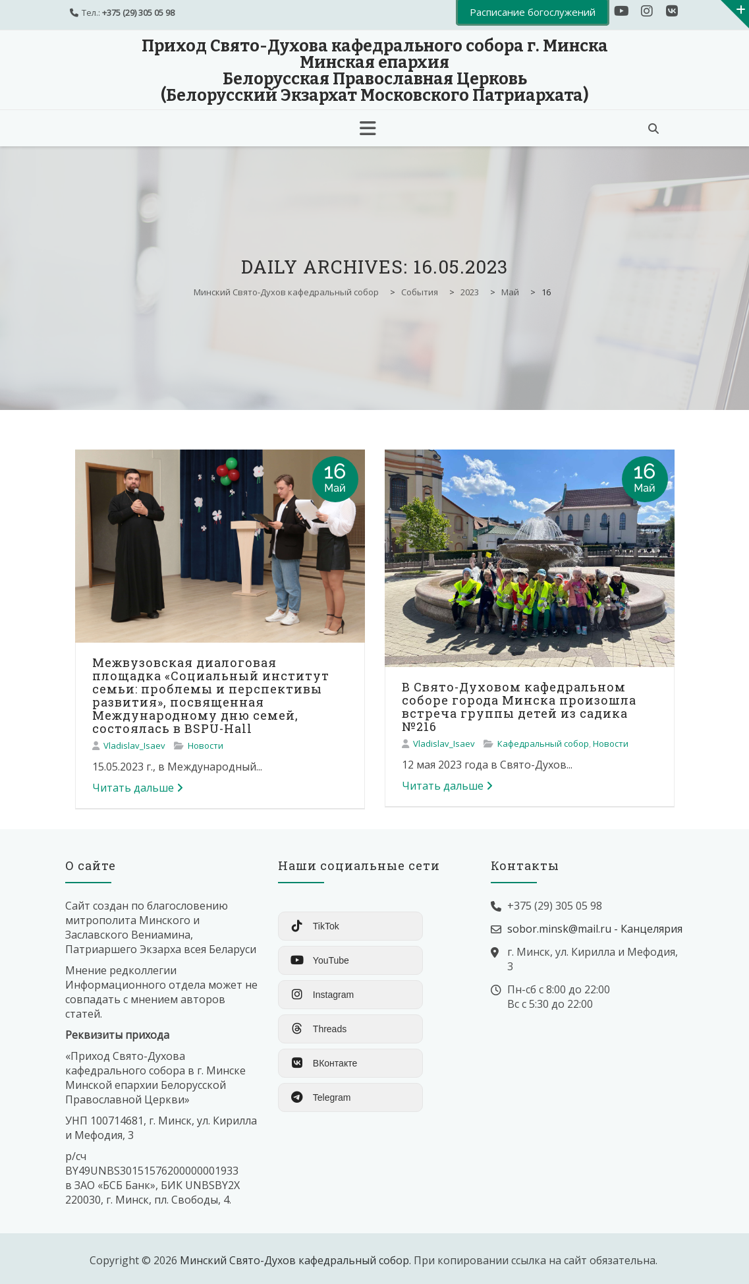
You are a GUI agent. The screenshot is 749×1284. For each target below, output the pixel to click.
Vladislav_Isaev (134, 745)
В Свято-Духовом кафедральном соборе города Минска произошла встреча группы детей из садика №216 (519, 706)
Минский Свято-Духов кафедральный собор (294, 1260)
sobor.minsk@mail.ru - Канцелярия (594, 928)
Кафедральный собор (543, 743)
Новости (205, 745)
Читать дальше (137, 787)
